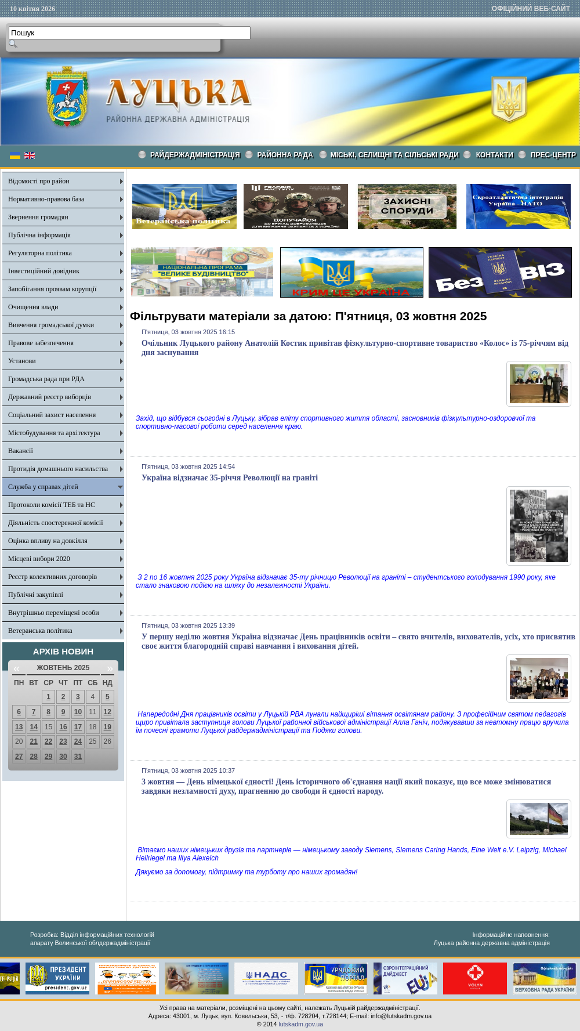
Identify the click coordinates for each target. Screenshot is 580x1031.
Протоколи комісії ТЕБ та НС (51, 505)
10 (78, 712)
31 (78, 757)
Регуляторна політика (40, 253)
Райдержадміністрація (195, 155)
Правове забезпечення (41, 343)
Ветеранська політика (40, 631)
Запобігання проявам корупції (52, 289)
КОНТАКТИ (494, 155)
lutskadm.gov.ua (300, 1024)
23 (63, 741)
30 (63, 757)
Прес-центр (553, 155)
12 (107, 712)
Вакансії (20, 451)
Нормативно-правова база (46, 199)
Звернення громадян (38, 217)
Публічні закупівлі (35, 595)
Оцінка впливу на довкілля (48, 541)
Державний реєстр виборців (49, 397)
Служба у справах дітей (43, 487)
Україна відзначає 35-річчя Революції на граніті (230, 477)
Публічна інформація (39, 235)
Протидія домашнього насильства (58, 469)
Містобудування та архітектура (54, 433)
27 (19, 757)
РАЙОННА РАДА (285, 155)
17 (78, 727)
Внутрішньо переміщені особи (53, 613)
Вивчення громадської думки (51, 325)
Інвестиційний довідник (43, 271)
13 (19, 727)
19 (107, 727)
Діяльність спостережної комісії (55, 523)
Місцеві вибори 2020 (39, 559)
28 (33, 757)
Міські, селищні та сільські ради (395, 155)
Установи (22, 361)
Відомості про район (39, 181)
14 (33, 727)
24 (78, 741)
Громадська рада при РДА (46, 379)
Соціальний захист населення (52, 415)
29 (48, 757)
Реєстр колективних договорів (52, 577)
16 (63, 727)
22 (48, 741)
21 (33, 741)
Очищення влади (33, 307)
